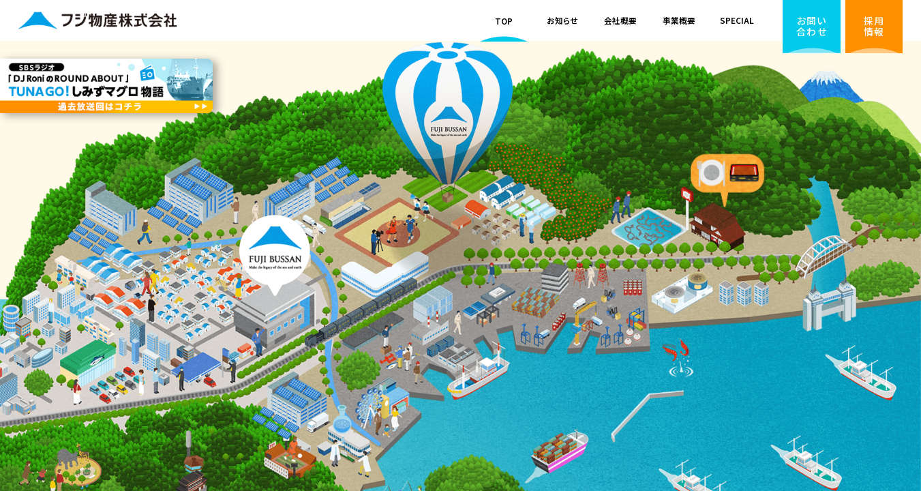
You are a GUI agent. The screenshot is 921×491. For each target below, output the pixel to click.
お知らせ (562, 20)
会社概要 (620, 20)
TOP (504, 21)
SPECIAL (737, 20)
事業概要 (679, 20)
